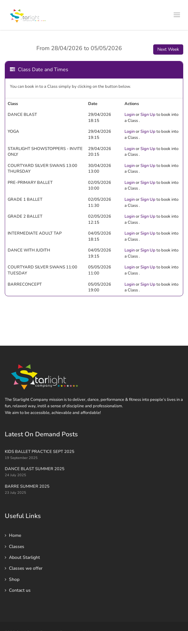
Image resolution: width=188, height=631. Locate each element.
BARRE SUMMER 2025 (27, 486)
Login (129, 114)
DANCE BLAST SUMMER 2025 (34, 469)
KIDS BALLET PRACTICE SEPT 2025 (39, 451)
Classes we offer (25, 568)
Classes (16, 547)
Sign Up (147, 114)
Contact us (20, 590)
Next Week (168, 49)
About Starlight (24, 557)
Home (15, 535)
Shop (14, 579)
